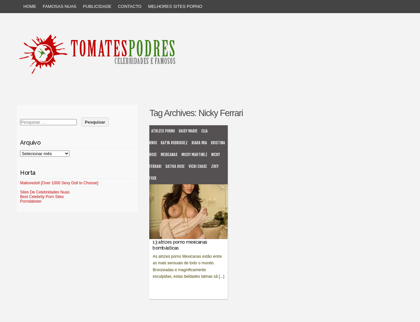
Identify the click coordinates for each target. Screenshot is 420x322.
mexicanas (169, 154)
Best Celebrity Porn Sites (42, 196)
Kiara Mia (199, 142)
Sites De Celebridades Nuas (45, 192)
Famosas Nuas (59, 6)
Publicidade (97, 6)
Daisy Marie (188, 131)
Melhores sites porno (175, 6)
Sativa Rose (175, 166)
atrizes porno (163, 131)
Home (29, 6)
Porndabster (30, 201)
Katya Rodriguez (174, 142)
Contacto (129, 6)
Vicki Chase (198, 166)
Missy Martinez (194, 154)
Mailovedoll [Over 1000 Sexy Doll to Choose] (59, 183)
